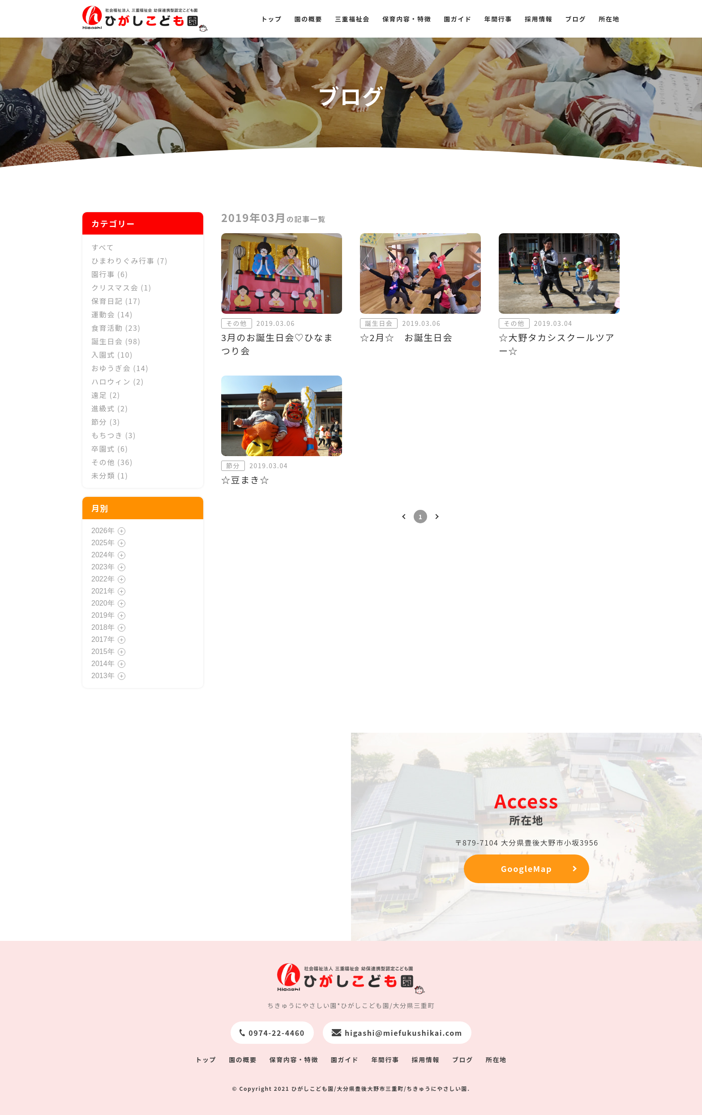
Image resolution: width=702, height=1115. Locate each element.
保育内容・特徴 (406, 18)
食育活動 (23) (116, 327)
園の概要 (308, 18)
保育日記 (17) (116, 300)
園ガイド (457, 18)
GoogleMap (526, 868)
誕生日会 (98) (116, 341)
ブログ (575, 18)
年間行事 (498, 18)
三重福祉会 (352, 18)
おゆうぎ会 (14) (120, 368)
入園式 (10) (112, 354)
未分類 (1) (109, 475)
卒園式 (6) (109, 448)
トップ (271, 18)
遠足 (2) (105, 394)
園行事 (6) (109, 274)
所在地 (609, 18)
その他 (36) (112, 462)
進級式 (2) (109, 408)
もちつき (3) (113, 435)
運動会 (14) (112, 314)
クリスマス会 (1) (121, 287)
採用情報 (538, 18)
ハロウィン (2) (117, 381)
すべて (102, 247)
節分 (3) (105, 421)
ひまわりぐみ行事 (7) (129, 260)
